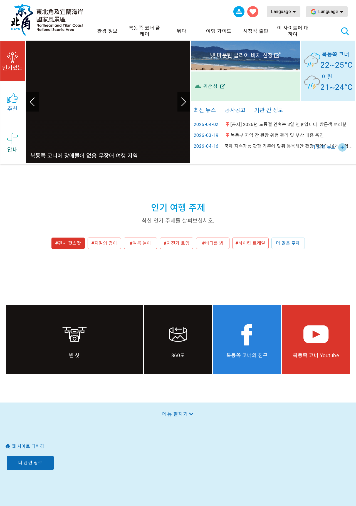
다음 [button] (183, 102)
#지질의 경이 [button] (104, 243)
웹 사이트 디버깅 (28, 446)
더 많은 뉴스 (323, 147)
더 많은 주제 (288, 243)
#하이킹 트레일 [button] (250, 243)
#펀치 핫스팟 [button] (68, 243)
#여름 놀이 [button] (140, 243)
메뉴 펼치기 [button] (175, 414)
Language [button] (281, 11)
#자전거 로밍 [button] (177, 243)
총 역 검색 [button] (344, 31)
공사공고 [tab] (235, 110)
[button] (12, 60)
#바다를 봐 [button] (213, 243)
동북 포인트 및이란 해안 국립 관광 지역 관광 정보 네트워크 (47, 20)
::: (229, 11)
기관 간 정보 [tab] (268, 110)
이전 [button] (32, 102)
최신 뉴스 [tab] (205, 110)
